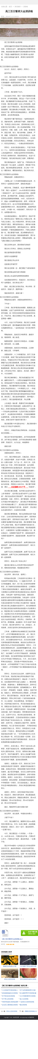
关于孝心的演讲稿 (7, 999)
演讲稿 (25, 7)
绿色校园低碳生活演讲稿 (10, 993)
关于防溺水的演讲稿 (8, 996)
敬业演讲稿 (23, 1005)
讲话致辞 (18, 7)
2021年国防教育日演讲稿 (28, 996)
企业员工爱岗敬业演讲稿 (10, 1005)
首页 (10, 7)
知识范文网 (16, 1017)
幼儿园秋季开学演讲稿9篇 (28, 993)
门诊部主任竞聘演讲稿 (27, 1002)
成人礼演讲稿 (24, 999)
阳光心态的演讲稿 (12, 1011)
